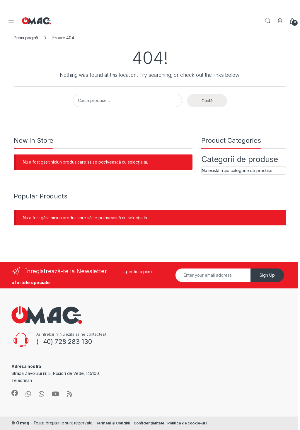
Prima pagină (26, 37)
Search (268, 21)
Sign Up (267, 275)
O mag (22, 422)
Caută (207, 100)
